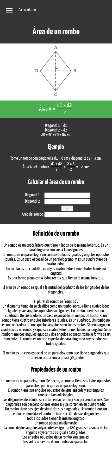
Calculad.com (27, 10)
